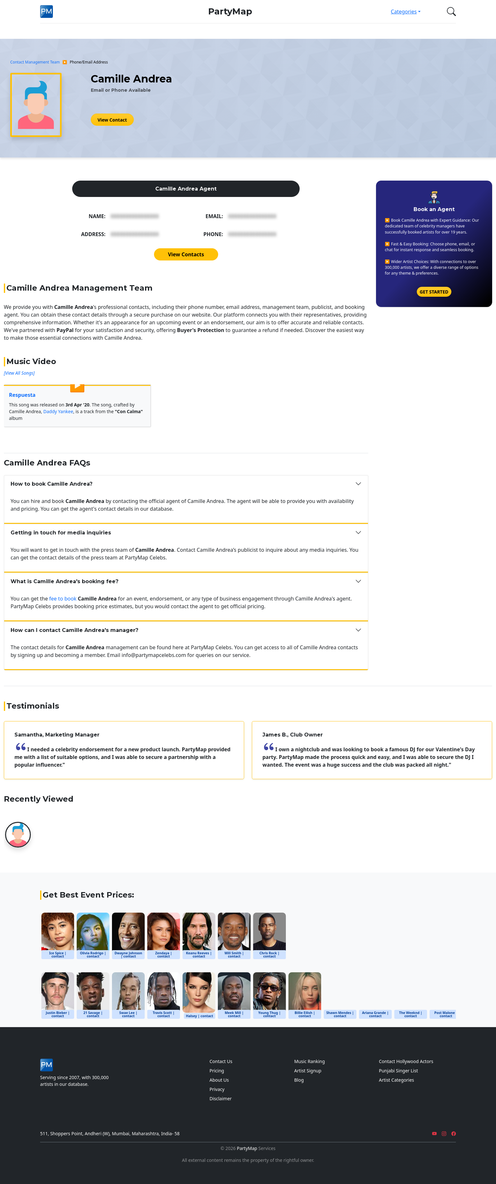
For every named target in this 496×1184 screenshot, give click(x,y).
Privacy (217, 1089)
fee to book (62, 598)
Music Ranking (309, 1061)
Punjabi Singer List (398, 1071)
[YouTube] (434, 1133)
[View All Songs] (19, 373)
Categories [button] (404, 11)
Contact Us (221, 1061)
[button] (450, 11)
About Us (219, 1080)
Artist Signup (307, 1071)
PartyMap (230, 11)
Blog (299, 1080)
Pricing (217, 1071)
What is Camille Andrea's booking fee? (64, 581)
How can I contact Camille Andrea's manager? (74, 630)
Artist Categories (396, 1080)
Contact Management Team (35, 61)
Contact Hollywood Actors (406, 1061)
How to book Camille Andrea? (51, 484)
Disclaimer (221, 1098)
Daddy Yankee (58, 411)
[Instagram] (444, 1133)
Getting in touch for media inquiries (61, 533)
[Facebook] (453, 1133)
